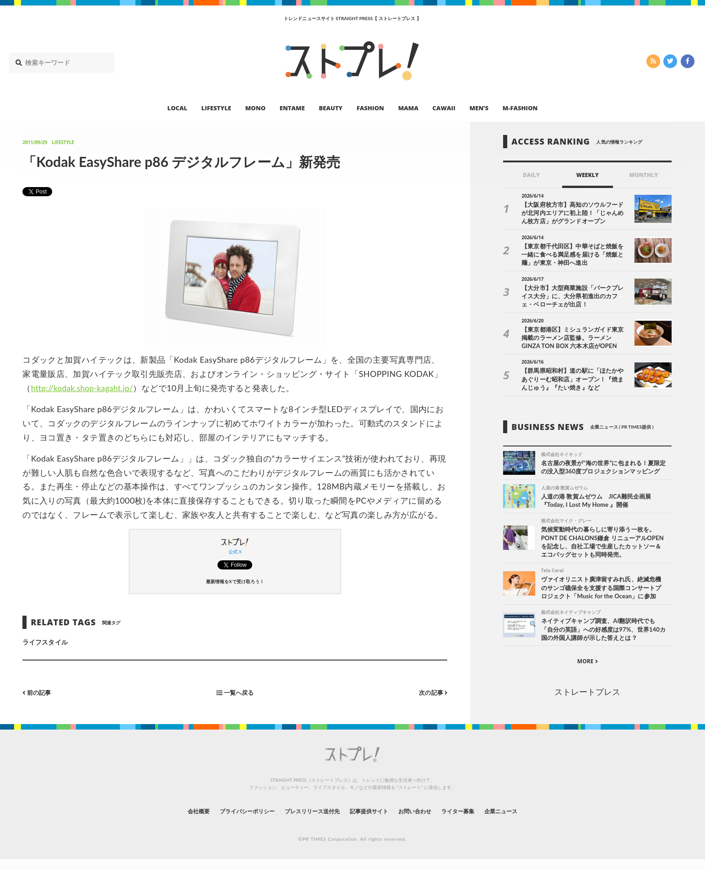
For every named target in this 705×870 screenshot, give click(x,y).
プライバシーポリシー (230, 821)
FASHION (370, 108)
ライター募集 (475, 821)
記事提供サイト (371, 821)
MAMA (408, 108)
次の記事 (432, 692)
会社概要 (174, 821)
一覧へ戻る (235, 692)
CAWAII (444, 108)
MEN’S (478, 108)
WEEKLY (587, 175)
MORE (587, 673)
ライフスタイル (44, 642)
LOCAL (178, 108)
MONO (255, 108)
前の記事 (37, 692)
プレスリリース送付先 (306, 821)
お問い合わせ (425, 821)
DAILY (531, 175)
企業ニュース (524, 821)
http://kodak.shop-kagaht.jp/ (85, 388)
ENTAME (292, 108)
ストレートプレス (587, 703)
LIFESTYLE (216, 108)
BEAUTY (331, 108)
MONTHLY (643, 175)
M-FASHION (520, 108)
